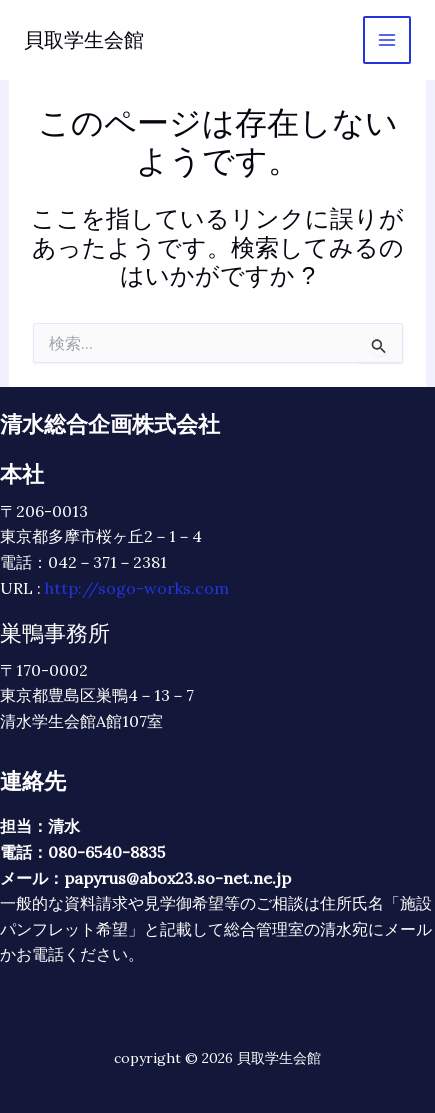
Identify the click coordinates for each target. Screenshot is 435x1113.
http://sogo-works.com (137, 588)
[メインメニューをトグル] (387, 40)
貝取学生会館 (84, 40)
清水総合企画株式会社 (110, 424)
